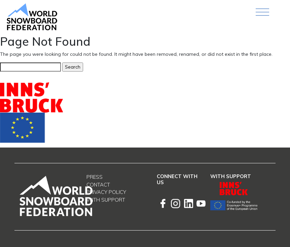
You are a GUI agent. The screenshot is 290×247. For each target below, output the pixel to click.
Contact (98, 184)
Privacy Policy (106, 192)
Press (94, 177)
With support (105, 200)
